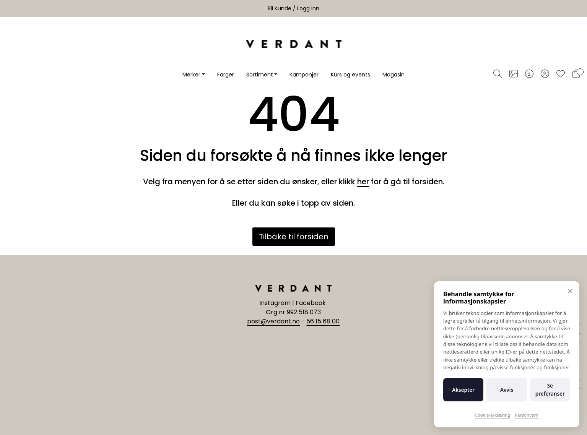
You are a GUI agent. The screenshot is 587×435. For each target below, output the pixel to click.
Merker (191, 74)
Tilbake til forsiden (293, 236)
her (363, 181)
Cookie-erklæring (493, 415)
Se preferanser (550, 389)
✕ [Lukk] (570, 291)
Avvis (506, 389)
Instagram (275, 303)
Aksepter (463, 389)
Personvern (526, 415)
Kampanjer (304, 74)
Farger (225, 74)
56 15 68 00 (323, 321)
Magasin (393, 74)
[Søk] (497, 74)
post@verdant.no (273, 321)
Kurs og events (350, 74)
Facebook (311, 303)
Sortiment (259, 74)
